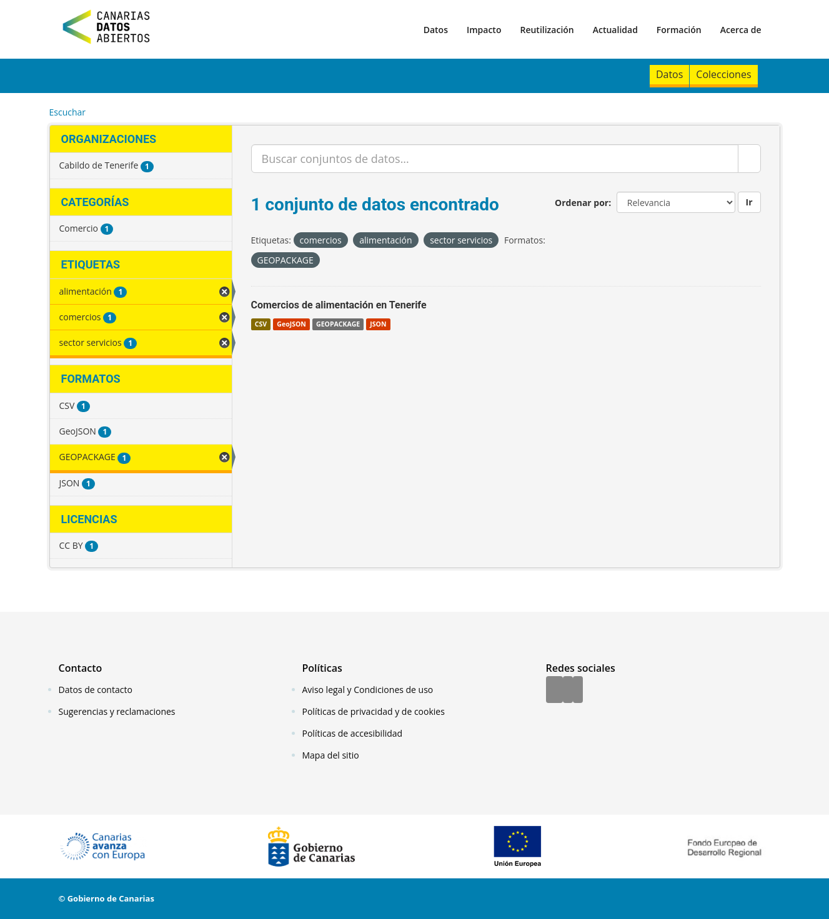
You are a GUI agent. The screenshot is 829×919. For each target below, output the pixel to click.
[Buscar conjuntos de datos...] (494, 158)
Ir (749, 202)
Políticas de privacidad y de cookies (373, 711)
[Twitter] (568, 690)
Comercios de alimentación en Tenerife (339, 305)
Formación (679, 30)
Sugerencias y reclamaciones (117, 711)
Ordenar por (581, 203)
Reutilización (546, 30)
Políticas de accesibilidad (352, 733)
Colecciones (723, 74)
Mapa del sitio (330, 755)
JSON (378, 324)
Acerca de (741, 30)
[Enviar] (749, 158)
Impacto (484, 30)
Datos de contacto (95, 689)
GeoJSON (291, 324)
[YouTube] (578, 690)
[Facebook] (554, 690)
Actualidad (615, 30)
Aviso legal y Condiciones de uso (368, 689)
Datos (436, 30)
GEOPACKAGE (338, 324)
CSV (261, 324)
